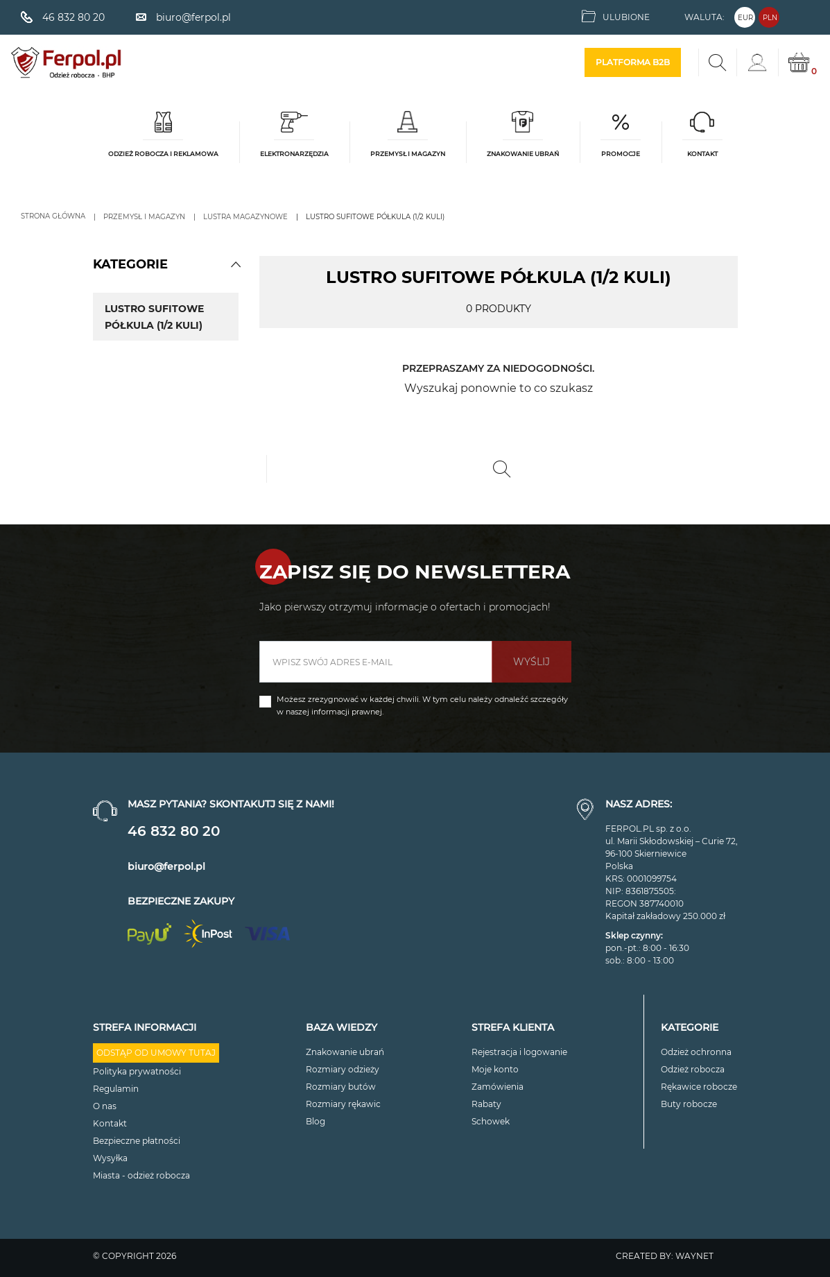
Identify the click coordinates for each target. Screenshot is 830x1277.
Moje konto (495, 1069)
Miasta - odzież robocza (141, 1175)
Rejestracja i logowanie (519, 1052)
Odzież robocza (693, 1069)
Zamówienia (498, 1086)
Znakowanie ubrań (345, 1052)
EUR (745, 17)
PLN (770, 17)
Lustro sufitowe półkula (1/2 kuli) (154, 317)
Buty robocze (689, 1104)
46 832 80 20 (174, 831)
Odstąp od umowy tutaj (156, 1052)
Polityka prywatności (137, 1071)
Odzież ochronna (696, 1052)
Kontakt (110, 1123)
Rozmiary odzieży (342, 1069)
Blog (315, 1121)
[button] (236, 264)
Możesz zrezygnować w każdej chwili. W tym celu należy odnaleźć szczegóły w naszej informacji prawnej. (422, 705)
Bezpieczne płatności (136, 1140)
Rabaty (486, 1104)
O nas (104, 1106)
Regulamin (116, 1088)
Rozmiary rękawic (343, 1104)
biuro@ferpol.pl (166, 866)
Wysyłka (110, 1158)
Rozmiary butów (341, 1086)
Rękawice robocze (699, 1086)
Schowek (491, 1121)
